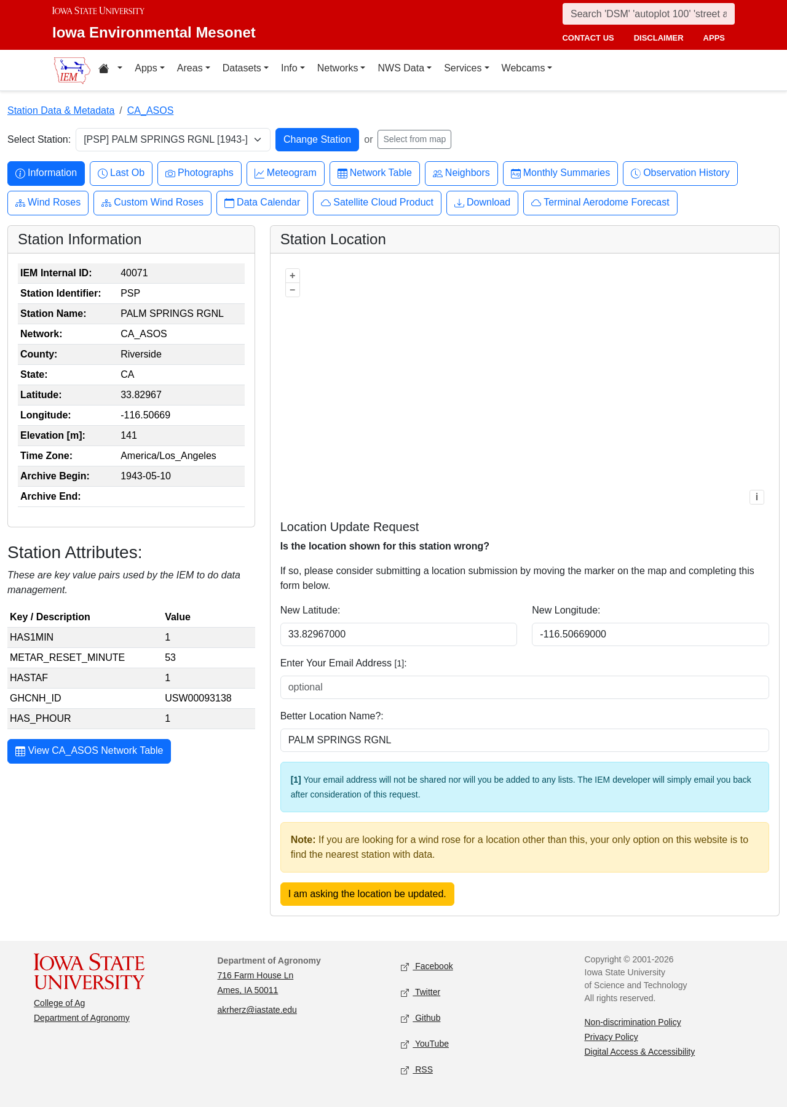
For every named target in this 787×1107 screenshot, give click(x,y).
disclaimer (659, 37)
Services (462, 68)
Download (482, 202)
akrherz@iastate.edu (257, 1010)
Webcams (523, 68)
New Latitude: (310, 610)
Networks (337, 68)
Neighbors (461, 173)
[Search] (649, 14)
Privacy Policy (611, 1037)
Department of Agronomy (82, 1018)
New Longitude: (566, 610)
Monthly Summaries (560, 173)
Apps (146, 68)
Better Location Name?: (332, 716)
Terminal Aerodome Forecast (600, 202)
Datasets (242, 68)
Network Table (375, 173)
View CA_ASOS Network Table (89, 752)
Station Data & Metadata (60, 110)
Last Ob (121, 173)
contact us (588, 37)
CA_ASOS (150, 110)
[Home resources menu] (110, 70)
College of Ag (59, 1003)
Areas (190, 68)
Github (420, 1019)
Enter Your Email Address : (343, 663)
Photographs (199, 173)
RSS (417, 1070)
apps (714, 37)
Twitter (420, 993)
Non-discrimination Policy (633, 1022)
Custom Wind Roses (152, 202)
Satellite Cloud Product (377, 202)
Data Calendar (262, 202)
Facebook (427, 967)
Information (46, 173)
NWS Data (401, 68)
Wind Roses (48, 202)
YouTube (425, 1045)
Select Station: (39, 139)
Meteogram (286, 173)
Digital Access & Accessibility (640, 1052)
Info (289, 68)
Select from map (414, 139)
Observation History (680, 173)
